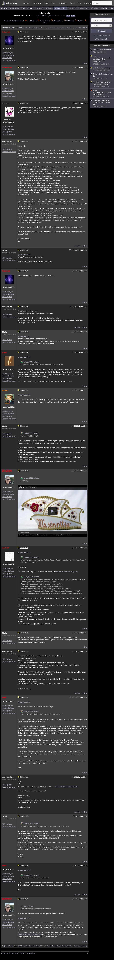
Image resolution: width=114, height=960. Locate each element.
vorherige (9, 27)
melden (84, 63)
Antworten (70, 20)
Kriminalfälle (39, 8)
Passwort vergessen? (102, 35)
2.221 (69, 27)
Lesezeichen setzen (9, 60)
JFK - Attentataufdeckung (102, 69)
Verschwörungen (60, 8)
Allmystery (11, 3)
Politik (23, 8)
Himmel (40, 16)
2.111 (30, 27)
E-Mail (73, 16)
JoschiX (5, 103)
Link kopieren (7, 58)
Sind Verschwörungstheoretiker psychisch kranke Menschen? (102, 60)
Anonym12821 (7, 141)
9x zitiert (77, 246)
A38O (4, 353)
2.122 (49, 27)
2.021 (20, 27)
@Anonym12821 (24, 255)
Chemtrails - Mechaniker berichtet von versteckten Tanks (102, 103)
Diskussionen (36, 3)
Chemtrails (52, 16)
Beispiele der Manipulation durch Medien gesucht (102, 84)
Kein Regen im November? (102, 51)
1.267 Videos (45, 20)
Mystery (30, 8)
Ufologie (81, 8)
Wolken (45, 16)
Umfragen (94, 8)
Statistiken (62, 3)
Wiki (79, 3)
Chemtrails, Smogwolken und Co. (102, 76)
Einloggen (103, 31)
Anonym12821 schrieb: (30, 362)
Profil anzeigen (7, 53)
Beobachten (58, 20)
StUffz (4, 250)
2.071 (25, 27)
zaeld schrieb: (27, 906)
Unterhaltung (104, 8)
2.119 (35, 27)
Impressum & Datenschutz (10, 953)
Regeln (23, 953)
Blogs (46, 3)
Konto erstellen (103, 39)
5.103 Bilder (31, 20)
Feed (68, 16)
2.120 (39, 27)
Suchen (80, 20)
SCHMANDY (7, 68)
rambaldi (5, 548)
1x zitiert (77, 693)
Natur (87, 8)
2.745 (76, 27)
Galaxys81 (6, 32)
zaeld (4, 698)
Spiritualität (48, 8)
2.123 (54, 27)
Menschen (4, 8)
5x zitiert (77, 328)
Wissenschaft (14, 8)
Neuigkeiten (88, 3)
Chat (72, 3)
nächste (82, 27)
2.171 (64, 27)
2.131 (59, 27)
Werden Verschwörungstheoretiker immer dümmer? (102, 93)
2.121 (44, 27)
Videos (54, 3)
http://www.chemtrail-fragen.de (66, 572)
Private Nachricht (8, 55)
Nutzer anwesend (101, 15)
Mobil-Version (31, 953)
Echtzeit (26, 3)
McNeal (5, 390)
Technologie (72, 8)
